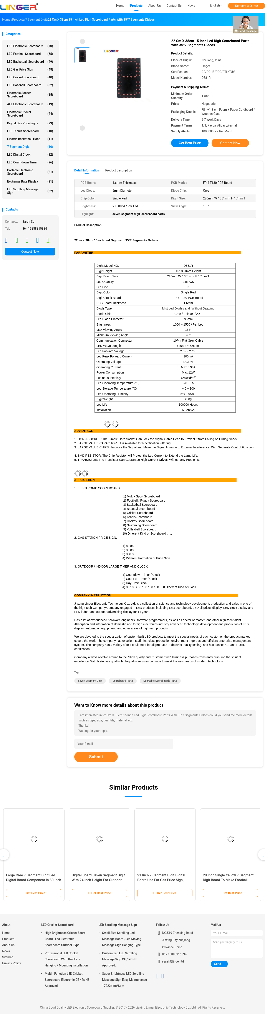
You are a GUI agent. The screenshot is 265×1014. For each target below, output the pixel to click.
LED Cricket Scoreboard (30, 77)
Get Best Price (190, 143)
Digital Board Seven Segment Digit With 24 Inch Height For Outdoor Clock (98, 880)
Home (6, 933)
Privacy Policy (11, 963)
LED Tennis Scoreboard (30, 131)
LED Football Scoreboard (30, 54)
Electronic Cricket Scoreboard (30, 113)
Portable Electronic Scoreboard (30, 171)
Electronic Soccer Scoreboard (30, 94)
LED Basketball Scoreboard (30, 61)
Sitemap (7, 957)
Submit (96, 756)
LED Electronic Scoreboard (30, 46)
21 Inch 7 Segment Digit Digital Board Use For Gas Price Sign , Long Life (161, 880)
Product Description (118, 170)
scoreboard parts (123, 680)
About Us (8, 945)
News (6, 951)
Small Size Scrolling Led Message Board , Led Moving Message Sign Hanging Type (121, 939)
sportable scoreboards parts (160, 680)
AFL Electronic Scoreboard (30, 104)
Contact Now (30, 251)
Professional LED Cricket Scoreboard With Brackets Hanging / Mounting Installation (66, 959)
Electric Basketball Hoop (30, 139)
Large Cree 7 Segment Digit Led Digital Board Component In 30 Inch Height (33, 880)
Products (8, 939)
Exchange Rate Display (30, 181)
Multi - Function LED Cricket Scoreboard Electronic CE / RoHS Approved (67, 980)
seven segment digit (90, 680)
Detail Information (86, 170)
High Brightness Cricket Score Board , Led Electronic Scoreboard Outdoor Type (65, 939)
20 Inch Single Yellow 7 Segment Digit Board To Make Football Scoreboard (228, 880)
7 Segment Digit (30, 147)
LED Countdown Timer (30, 162)
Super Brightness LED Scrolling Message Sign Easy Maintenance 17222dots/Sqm (124, 980)
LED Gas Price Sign (30, 69)
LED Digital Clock (30, 154)
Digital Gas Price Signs (30, 123)
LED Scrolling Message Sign (30, 191)
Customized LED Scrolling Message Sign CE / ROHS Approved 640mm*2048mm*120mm (120, 959)
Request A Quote (246, 6)
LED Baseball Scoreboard (30, 85)
